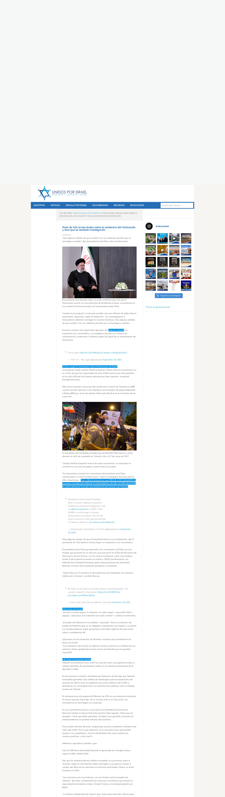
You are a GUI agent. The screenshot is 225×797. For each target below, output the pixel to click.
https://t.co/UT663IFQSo (109, 429)
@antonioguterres (79, 346)
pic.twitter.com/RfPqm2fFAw (81, 432)
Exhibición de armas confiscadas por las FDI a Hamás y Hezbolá (98, 781)
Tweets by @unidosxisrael (158, 144)
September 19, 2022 (112, 196)
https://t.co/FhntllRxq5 (90, 189)
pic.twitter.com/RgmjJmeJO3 (113, 189)
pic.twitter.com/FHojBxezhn (102, 359)
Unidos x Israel (62, 30)
